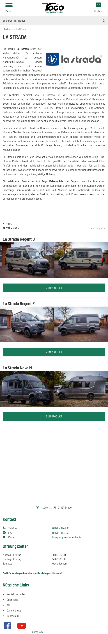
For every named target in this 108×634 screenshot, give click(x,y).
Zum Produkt (54, 287)
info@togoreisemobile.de (66, 537)
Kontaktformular (16, 594)
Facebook (7, 625)
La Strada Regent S (19, 239)
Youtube (21, 625)
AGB (9, 605)
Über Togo (12, 599)
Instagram (37, 631)
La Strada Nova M (17, 367)
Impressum (13, 615)
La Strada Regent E (19, 303)
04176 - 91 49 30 (60, 528)
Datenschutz (14, 610)
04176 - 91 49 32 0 (61, 532)
